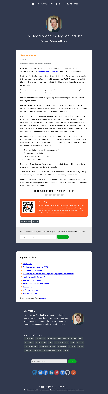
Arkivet (52, 390)
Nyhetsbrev (44, 390)
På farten (80, 342)
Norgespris (27, 264)
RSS (36, 390)
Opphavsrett (29, 390)
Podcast (60, 4)
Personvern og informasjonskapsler (70, 390)
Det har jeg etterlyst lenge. (48, 71)
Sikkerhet (72, 346)
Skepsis (80, 346)
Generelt (39, 342)
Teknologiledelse (49, 350)
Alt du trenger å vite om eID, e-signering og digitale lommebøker (48, 274)
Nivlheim (27, 321)
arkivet (43, 298)
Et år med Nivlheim (30, 290)
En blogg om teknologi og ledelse (54, 36)
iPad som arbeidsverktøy (32, 280)
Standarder (37, 350)
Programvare (61, 346)
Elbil (59, 338)
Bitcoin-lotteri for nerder (32, 270)
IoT (45, 342)
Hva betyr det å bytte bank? (34, 277)
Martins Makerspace (62, 342)
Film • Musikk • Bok (70, 338)
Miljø (72, 342)
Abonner (72, 4)
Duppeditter (52, 338)
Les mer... (61, 324)
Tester (59, 350)
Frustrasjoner (26, 222)
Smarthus (28, 350)
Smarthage (27, 287)
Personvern (44, 346)
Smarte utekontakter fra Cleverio (36, 284)
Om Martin (47, 4)
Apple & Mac (29, 338)
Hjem (35, 4)
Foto (80, 338)
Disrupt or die (40, 338)
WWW (66, 350)
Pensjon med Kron (30, 294)
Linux (50, 342)
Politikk (35, 222)
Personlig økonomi (31, 346)
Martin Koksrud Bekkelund (55, 41)
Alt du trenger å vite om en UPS (35, 267)
